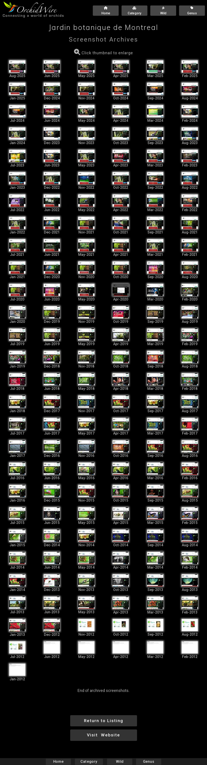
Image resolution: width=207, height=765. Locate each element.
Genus (148, 761)
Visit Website (103, 735)
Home (58, 761)
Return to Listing (103, 720)
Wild (119, 761)
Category (88, 761)
